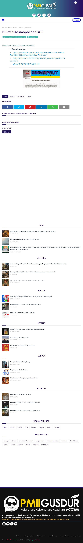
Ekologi (6, 441)
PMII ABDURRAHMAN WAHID (15, 37)
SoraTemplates (12, 540)
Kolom (33, 427)
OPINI (13, 427)
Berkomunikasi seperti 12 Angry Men (22, 345)
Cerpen (41, 427)
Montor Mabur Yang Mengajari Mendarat (23, 378)
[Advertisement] (41, 204)
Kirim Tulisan (52, 536)
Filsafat (14, 441)
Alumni (18, 536)
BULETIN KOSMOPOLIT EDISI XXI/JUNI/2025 (25, 402)
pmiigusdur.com (34, 540)
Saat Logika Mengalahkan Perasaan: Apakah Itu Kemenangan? (31, 296)
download (21, 96)
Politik (6, 445)
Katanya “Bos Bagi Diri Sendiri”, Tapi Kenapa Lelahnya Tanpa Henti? (32, 272)
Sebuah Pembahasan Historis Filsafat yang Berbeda (27, 329)
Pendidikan (74, 441)
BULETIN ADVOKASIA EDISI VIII (26, 64)
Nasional (64, 441)
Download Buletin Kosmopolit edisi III (18, 46)
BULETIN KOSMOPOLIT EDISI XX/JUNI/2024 (25, 410)
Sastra (13, 445)
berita (5, 427)
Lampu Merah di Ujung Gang (20, 362)
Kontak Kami (63, 536)
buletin (12, 96)
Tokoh (28, 445)
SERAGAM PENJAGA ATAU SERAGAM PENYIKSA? (27, 280)
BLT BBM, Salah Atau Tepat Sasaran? (22, 312)
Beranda (5, 27)
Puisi (26, 427)
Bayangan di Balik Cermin (19, 370)
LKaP (11, 27)
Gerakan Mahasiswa (26, 441)
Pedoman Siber (76, 536)
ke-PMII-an (45, 445)
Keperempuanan (52, 441)
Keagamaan (40, 441)
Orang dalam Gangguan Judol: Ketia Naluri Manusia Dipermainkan (32, 231)
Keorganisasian (29, 536)
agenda (35, 445)
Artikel (20, 427)
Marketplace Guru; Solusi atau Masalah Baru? (25, 304)
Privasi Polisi (41, 536)
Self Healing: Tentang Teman (19, 337)
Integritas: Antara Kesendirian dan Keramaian (25, 239)
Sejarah (20, 445)
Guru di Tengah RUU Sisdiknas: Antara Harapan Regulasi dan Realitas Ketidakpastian (38, 264)
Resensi (57, 427)
